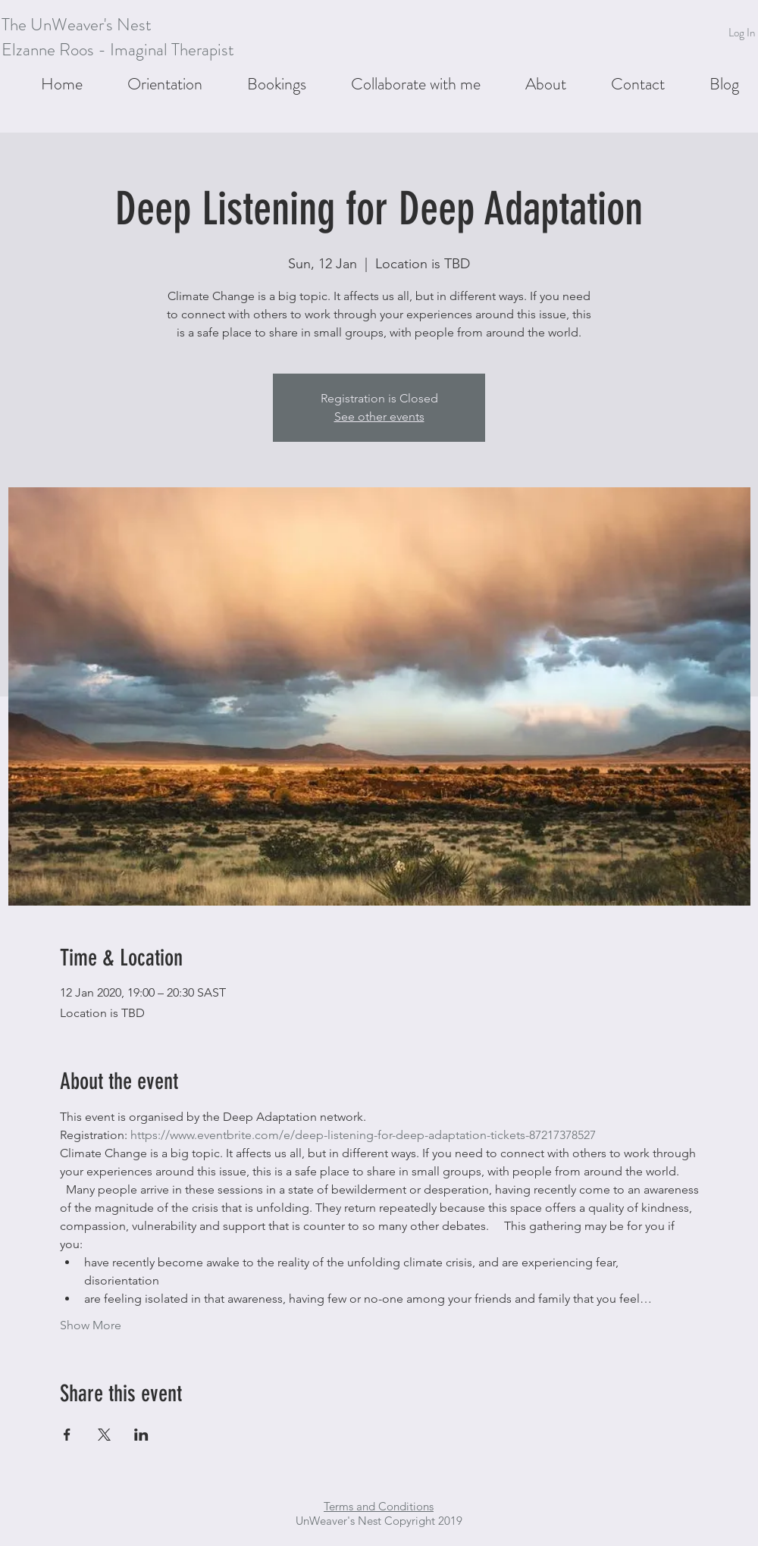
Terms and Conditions (379, 1506)
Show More (90, 1325)
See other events (379, 416)
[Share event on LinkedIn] (141, 1435)
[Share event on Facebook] (67, 1435)
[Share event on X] (104, 1435)
